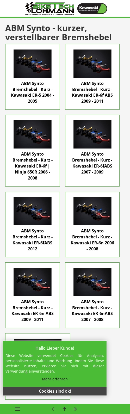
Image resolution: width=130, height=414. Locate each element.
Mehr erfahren (55, 378)
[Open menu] (17, 408)
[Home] (50, 8)
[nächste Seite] (74, 408)
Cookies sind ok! (55, 391)
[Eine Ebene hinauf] (64, 408)
